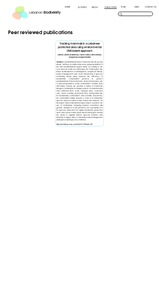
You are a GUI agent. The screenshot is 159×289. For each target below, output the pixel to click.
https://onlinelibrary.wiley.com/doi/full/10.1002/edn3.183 (74, 124)
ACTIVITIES (82, 7)
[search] (137, 14)
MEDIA (95, 7)
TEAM (123, 7)
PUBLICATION (110, 7)
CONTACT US (150, 7)
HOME (67, 7)
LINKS (136, 7)
